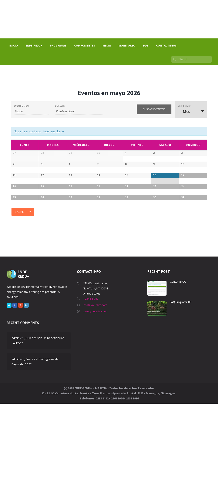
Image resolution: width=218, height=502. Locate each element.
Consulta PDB (178, 380)
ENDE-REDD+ (34, 45)
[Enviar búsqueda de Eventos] (154, 109)
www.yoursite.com (95, 410)
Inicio (13, 45)
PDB (145, 45)
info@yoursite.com (95, 403)
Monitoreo (126, 45)
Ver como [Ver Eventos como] (184, 106)
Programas (58, 45)
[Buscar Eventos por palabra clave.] (79, 111)
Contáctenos (166, 45)
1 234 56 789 (90, 397)
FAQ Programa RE (180, 400)
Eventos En (21, 105)
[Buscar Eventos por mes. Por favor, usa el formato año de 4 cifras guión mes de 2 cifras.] (31, 111)
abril (20, 310)
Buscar (60, 105)
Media (107, 45)
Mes (184, 111)
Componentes (84, 45)
